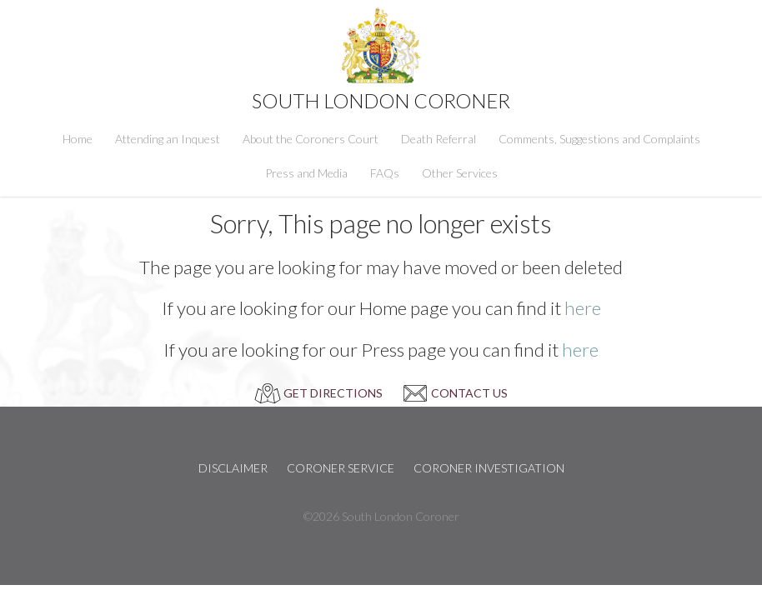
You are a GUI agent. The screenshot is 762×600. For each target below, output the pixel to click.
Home (78, 139)
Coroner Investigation (489, 468)
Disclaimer (233, 468)
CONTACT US (469, 393)
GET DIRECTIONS (333, 393)
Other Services (460, 173)
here (582, 308)
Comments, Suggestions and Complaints (599, 139)
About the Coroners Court (310, 139)
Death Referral (438, 139)
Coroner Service (340, 468)
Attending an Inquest (167, 139)
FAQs (384, 173)
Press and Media (306, 173)
